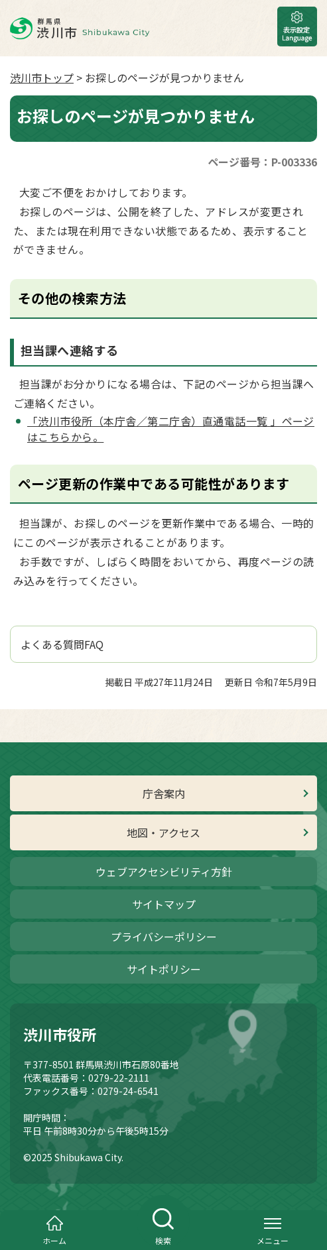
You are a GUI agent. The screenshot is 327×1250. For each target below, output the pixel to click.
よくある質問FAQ (62, 644)
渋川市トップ (42, 77)
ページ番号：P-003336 (262, 162)
